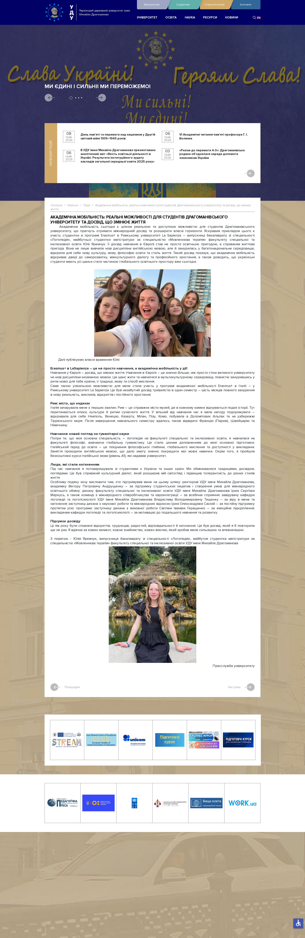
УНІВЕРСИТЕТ (147, 17)
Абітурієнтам (155, 4)
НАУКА (190, 17)
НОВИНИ (231, 17)
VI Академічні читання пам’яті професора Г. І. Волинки (213, 136)
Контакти (245, 4)
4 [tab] (81, 97)
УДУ (71, 12)
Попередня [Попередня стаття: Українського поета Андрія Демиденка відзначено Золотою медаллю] (65, 687)
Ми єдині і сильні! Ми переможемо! (98, 86)
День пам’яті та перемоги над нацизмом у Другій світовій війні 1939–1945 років (118, 136)
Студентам (187, 4)
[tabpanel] (152, 111)
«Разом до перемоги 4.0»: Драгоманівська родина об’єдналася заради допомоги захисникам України (212, 154)
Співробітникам (216, 4)
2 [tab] (75, 97)
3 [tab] (78, 97)
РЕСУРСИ (210, 17)
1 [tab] (70, 97)
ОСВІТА (171, 17)
